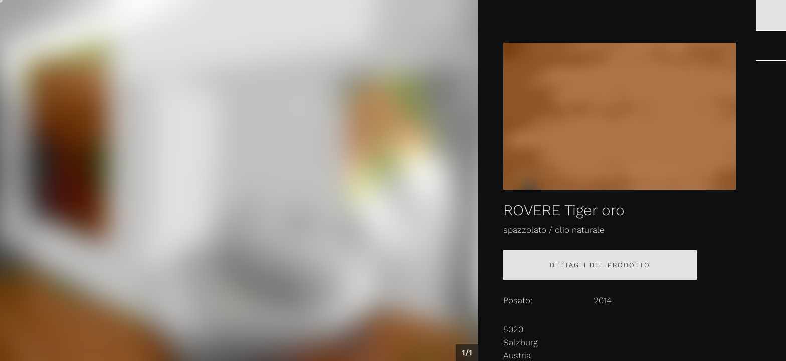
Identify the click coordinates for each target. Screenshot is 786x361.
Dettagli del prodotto (600, 265)
